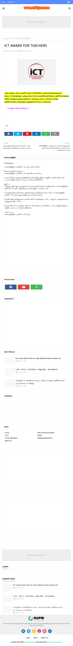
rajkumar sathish (12, 51)
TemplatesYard (30, 642)
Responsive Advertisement (36, 22)
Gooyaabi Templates (54, 642)
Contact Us (11, 2)
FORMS (39, 435)
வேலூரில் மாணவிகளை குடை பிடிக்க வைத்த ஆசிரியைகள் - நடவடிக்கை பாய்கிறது (40, 381)
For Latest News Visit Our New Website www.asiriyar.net (38, 358)
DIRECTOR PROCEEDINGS (45, 433)
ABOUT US (8, 441)
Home (3, 2)
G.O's (6, 435)
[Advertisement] (36, 468)
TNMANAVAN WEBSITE (44, 438)
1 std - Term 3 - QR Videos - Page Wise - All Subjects (36, 369)
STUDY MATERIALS (11, 438)
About (36, 638)
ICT (10, 38)
